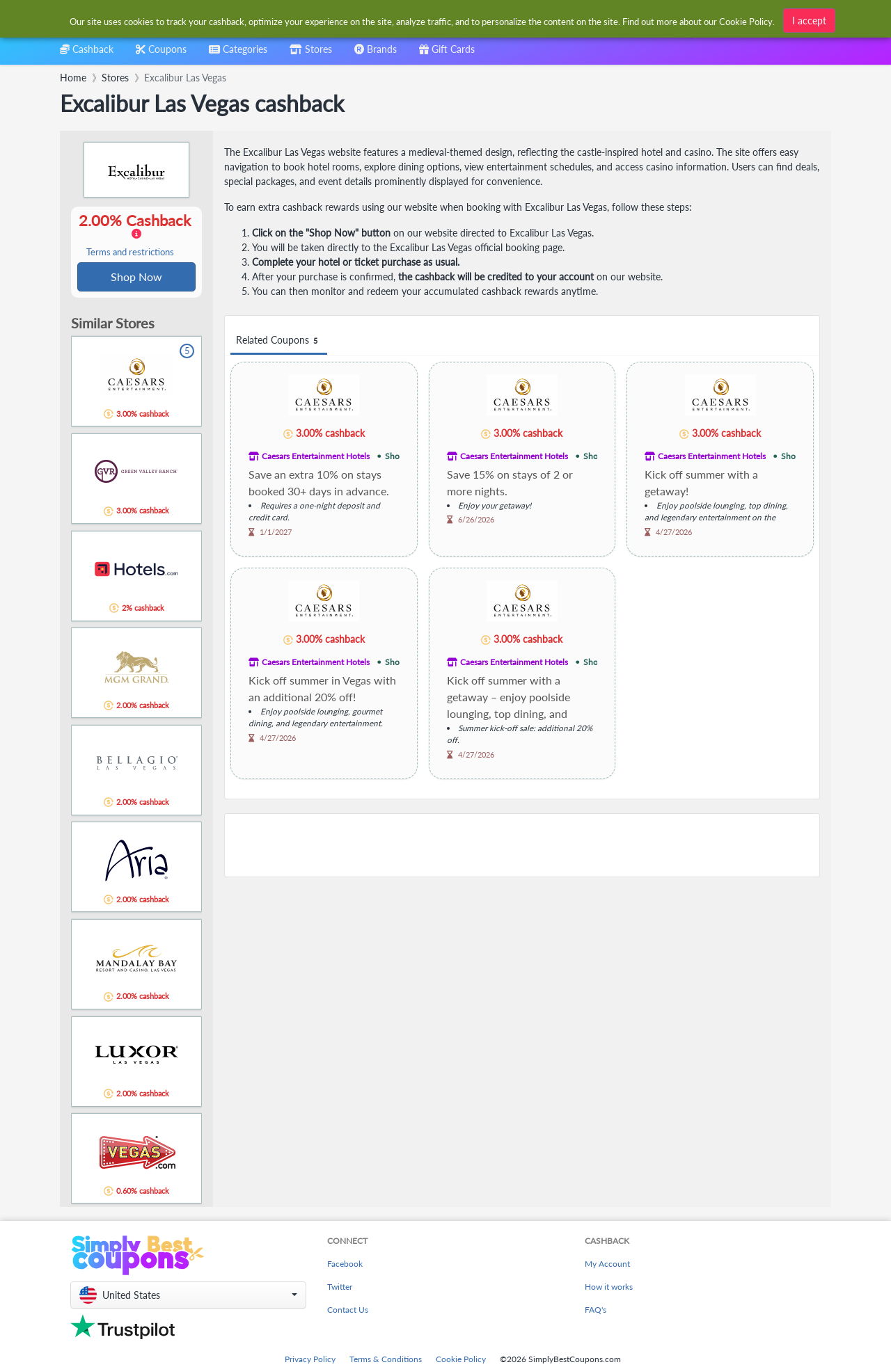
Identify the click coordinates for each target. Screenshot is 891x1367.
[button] (188, 1296)
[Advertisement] (522, 845)
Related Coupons (279, 340)
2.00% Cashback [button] (136, 235)
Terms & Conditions (385, 1360)
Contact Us (347, 1311)
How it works (609, 1288)
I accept (809, 20)
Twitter (339, 1288)
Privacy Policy (310, 1360)
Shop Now (136, 277)
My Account (607, 1265)
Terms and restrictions (130, 252)
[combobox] (238, 54)
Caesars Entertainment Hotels (316, 456)
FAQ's (595, 1311)
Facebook (345, 1265)
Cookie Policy (461, 1360)
